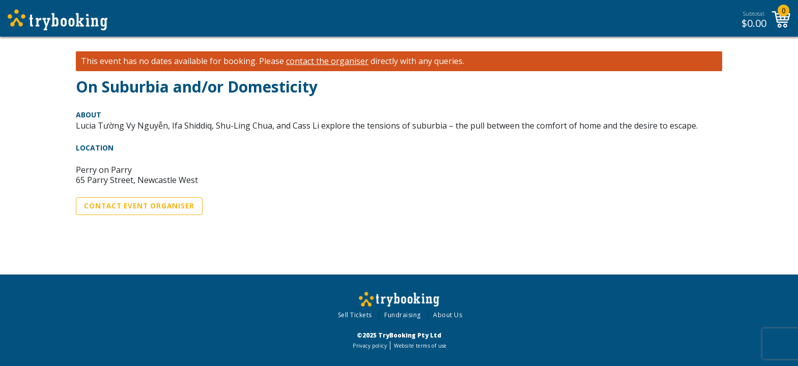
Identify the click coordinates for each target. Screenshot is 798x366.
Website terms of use (420, 345)
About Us (447, 315)
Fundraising (402, 315)
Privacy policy (370, 345)
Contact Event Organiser (139, 205)
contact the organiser (327, 61)
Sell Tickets (355, 315)
